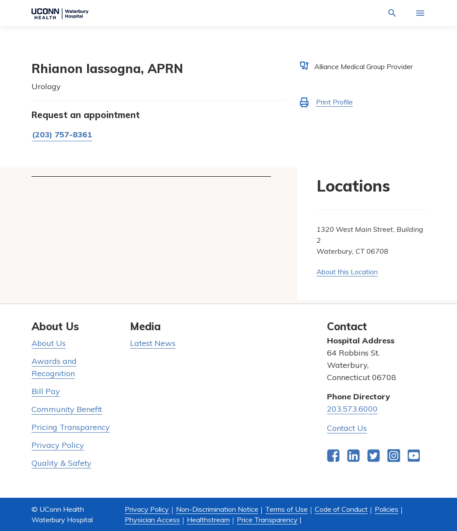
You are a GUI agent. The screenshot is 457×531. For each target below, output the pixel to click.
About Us (49, 343)
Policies (386, 509)
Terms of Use (286, 509)
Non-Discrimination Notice (217, 509)
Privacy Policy (58, 445)
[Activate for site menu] (420, 13)
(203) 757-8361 (62, 134)
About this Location (347, 271)
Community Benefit (67, 409)
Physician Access (152, 519)
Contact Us (347, 428)
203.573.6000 (352, 409)
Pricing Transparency (71, 427)
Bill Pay (46, 391)
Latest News (153, 343)
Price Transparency (267, 519)
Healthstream (208, 519)
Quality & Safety (61, 463)
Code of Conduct (341, 509)
